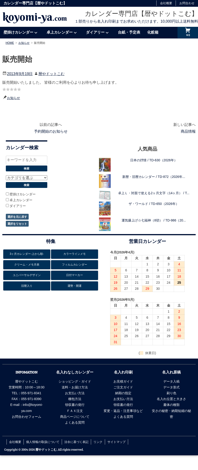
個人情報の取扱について (42, 442)
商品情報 (188, 131)
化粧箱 (152, 32)
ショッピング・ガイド (74, 381)
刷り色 (171, 393)
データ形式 (171, 387)
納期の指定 (123, 393)
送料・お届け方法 (75, 387)
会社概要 (166, 3)
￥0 (188, 35)
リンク (97, 442)
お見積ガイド (123, 381)
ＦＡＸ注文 (75, 411)
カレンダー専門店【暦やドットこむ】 (141, 13)
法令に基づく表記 (76, 442)
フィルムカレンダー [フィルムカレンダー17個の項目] (74, 264)
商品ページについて (74, 416)
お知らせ (13, 98)
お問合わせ (187, 3)
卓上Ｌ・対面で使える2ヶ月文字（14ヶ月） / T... (153, 193)
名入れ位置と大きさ (171, 399)
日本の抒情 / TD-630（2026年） (153, 160)
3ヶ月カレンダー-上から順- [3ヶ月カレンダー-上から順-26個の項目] (27, 254)
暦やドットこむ (51, 74)
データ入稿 (171, 381)
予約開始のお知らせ (51, 131)
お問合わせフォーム (26, 416)
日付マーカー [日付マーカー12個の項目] (74, 275)
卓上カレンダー (60, 32)
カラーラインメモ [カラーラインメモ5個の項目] (74, 254)
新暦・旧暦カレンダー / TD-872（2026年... (153, 177)
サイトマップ (116, 442)
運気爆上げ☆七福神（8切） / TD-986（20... (154, 220)
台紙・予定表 (129, 32)
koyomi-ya (35, 17)
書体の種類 (171, 405)
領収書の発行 (75, 405)
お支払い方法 (75, 393)
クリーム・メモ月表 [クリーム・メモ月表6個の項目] (26, 264)
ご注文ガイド (123, 387)
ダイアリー (95, 32)
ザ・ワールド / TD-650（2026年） (154, 204)
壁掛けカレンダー (18, 32)
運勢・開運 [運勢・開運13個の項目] (75, 285)
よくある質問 (75, 422)
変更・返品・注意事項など (123, 411)
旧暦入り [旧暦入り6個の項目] (26, 285)
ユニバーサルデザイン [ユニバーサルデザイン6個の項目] (27, 275)
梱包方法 (74, 399)
